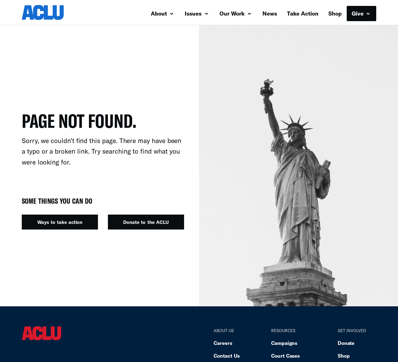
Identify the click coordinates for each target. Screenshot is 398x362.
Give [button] (361, 13)
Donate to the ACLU (146, 222)
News (269, 13)
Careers (223, 343)
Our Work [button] (235, 13)
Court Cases (285, 356)
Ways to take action (59, 222)
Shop (335, 13)
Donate (346, 343)
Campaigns (284, 343)
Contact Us (227, 356)
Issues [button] (196, 13)
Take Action (302, 13)
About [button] (162, 13)
